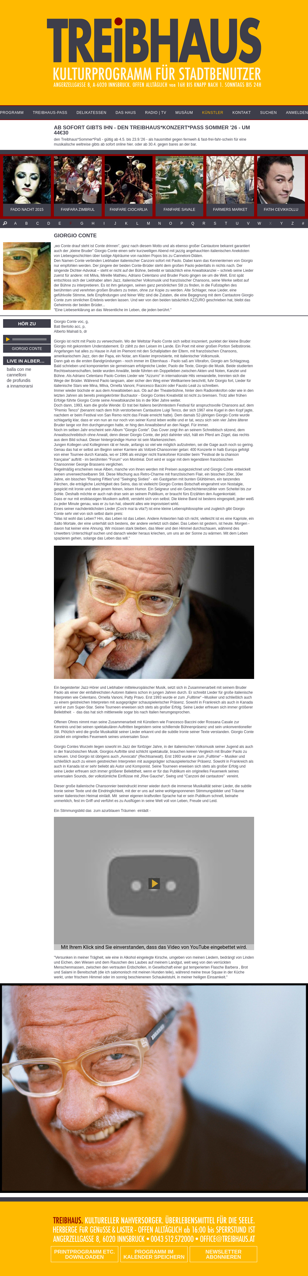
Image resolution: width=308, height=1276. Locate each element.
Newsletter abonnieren (223, 1254)
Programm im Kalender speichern (154, 1254)
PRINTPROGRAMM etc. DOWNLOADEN (84, 1254)
